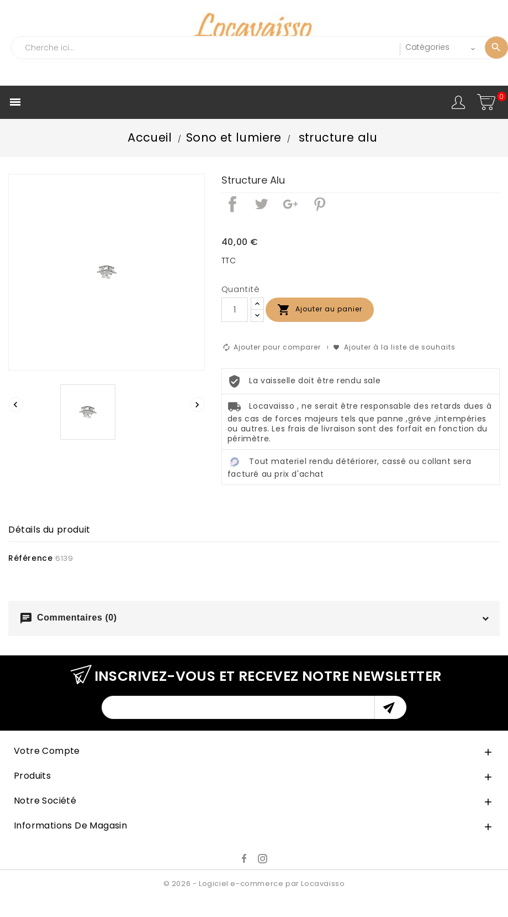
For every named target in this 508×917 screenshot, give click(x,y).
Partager (232, 204)
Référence (30, 558)
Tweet (261, 204)
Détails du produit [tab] (49, 529)
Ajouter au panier (319, 309)
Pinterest (320, 204)
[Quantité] (234, 310)
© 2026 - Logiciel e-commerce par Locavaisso (254, 883)
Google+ (290, 204)
